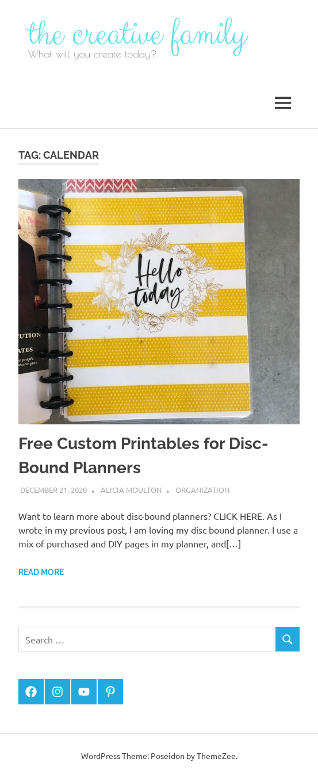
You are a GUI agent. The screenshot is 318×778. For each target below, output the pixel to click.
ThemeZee (216, 755)
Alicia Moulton (131, 490)
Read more (41, 572)
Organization (202, 490)
